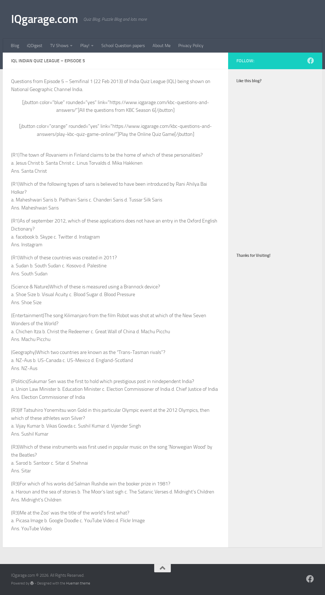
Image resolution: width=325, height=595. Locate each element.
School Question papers (123, 45)
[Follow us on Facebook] (310, 60)
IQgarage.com (44, 19)
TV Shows (59, 45)
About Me (162, 45)
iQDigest (34, 45)
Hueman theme (78, 583)
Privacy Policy (190, 45)
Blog (15, 45)
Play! (84, 45)
